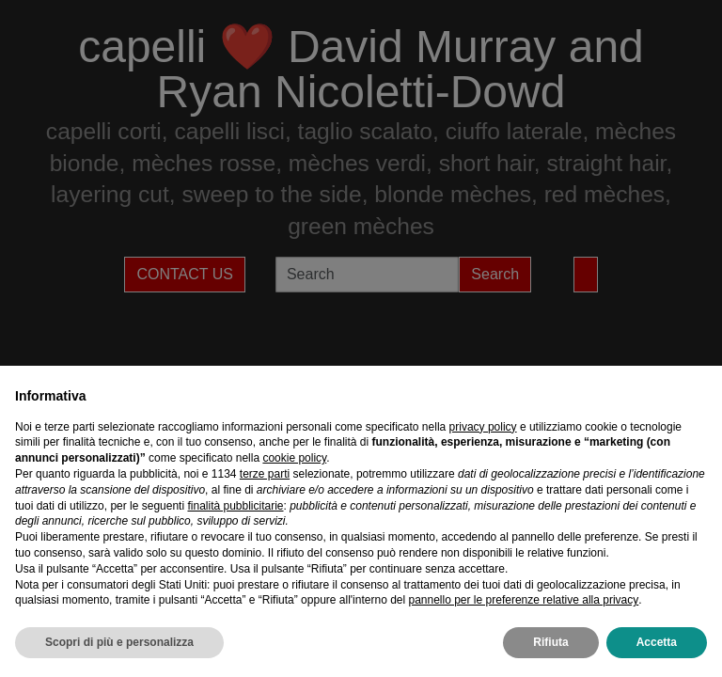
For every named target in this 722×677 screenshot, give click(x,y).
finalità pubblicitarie (235, 505)
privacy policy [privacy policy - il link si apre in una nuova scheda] (483, 426)
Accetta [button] (656, 642)
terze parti (265, 473)
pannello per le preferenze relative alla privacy (523, 599)
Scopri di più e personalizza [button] (119, 642)
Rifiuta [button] (550, 642)
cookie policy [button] (294, 457)
